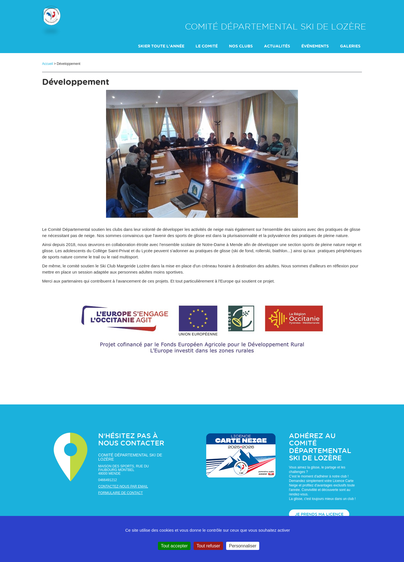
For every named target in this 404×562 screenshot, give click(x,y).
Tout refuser (208, 545)
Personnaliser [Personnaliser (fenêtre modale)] (242, 545)
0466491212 (107, 480)
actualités (277, 46)
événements (315, 46)
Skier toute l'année (161, 46)
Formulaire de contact (120, 493)
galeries (350, 46)
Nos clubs (241, 46)
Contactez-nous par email (123, 486)
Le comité (207, 46)
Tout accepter (174, 545)
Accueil (47, 64)
